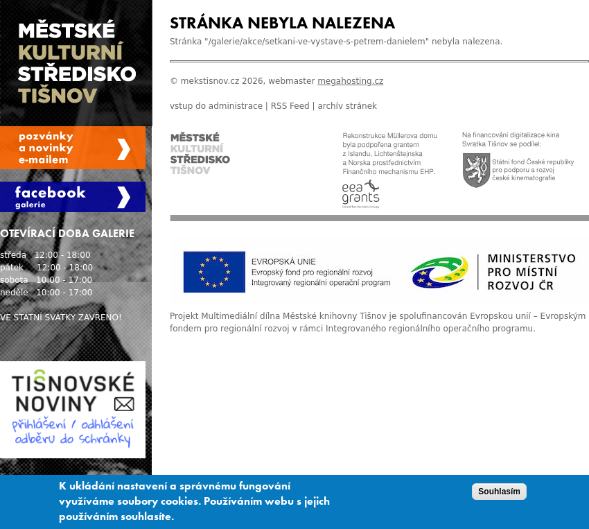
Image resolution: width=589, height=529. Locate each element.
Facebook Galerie (73, 197)
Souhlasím (499, 493)
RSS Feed (290, 106)
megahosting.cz (350, 81)
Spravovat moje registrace (73, 147)
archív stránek (347, 106)
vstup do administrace (216, 106)
